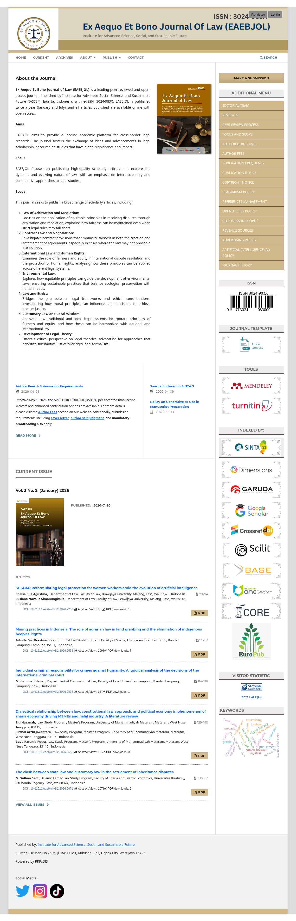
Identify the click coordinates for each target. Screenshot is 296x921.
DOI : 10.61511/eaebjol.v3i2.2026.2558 (48, 650)
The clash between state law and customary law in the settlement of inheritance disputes (95, 772)
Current (41, 57)
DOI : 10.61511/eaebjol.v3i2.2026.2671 (48, 788)
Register (258, 14)
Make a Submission (251, 78)
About (86, 57)
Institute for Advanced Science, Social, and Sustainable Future (86, 844)
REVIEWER (230, 115)
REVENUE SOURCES (237, 230)
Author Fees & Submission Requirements (49, 386)
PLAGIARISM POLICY (238, 192)
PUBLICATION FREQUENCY (243, 163)
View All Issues (30, 804)
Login (275, 14)
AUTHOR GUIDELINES (239, 144)
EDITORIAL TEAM (235, 105)
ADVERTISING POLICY (239, 240)
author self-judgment (87, 418)
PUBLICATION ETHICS (239, 172)
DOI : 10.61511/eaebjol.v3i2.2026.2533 (48, 691)
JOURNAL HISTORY (237, 265)
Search (268, 57)
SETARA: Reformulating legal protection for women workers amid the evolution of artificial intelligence (107, 588)
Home (21, 57)
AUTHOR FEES (233, 153)
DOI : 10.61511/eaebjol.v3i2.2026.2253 (48, 609)
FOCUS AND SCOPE (237, 134)
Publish (110, 57)
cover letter (60, 418)
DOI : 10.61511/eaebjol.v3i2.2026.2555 (48, 752)
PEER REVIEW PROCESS (240, 124)
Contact (135, 57)
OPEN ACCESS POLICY (239, 211)
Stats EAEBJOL (251, 697)
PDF (201, 613)
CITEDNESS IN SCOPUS (240, 220)
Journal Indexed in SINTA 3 (172, 386)
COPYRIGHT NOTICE (238, 182)
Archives (64, 57)
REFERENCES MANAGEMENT (244, 201)
